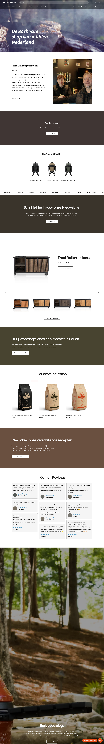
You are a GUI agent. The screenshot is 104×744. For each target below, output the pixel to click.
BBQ (9, 6)
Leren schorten (73, 6)
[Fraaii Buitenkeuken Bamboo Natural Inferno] (41, 302)
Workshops (96, 6)
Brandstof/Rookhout (29, 6)
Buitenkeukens (63, 6)
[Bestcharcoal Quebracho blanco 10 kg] (25, 398)
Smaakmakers (54, 6)
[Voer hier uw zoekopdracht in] (54, 2)
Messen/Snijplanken (42, 6)
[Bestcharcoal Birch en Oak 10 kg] (52, 398)
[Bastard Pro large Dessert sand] (52, 171)
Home (4, 6)
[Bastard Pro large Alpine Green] (68, 171)
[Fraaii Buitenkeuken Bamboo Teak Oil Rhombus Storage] (21, 302)
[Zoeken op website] (87, 3)
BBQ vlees (80, 6)
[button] (9, 2)
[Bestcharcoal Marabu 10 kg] (79, 398)
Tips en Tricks (88, 6)
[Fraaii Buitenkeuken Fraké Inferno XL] (82, 302)
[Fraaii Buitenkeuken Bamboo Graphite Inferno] (62, 302)
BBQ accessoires (17, 6)
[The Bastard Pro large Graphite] (35, 171)
